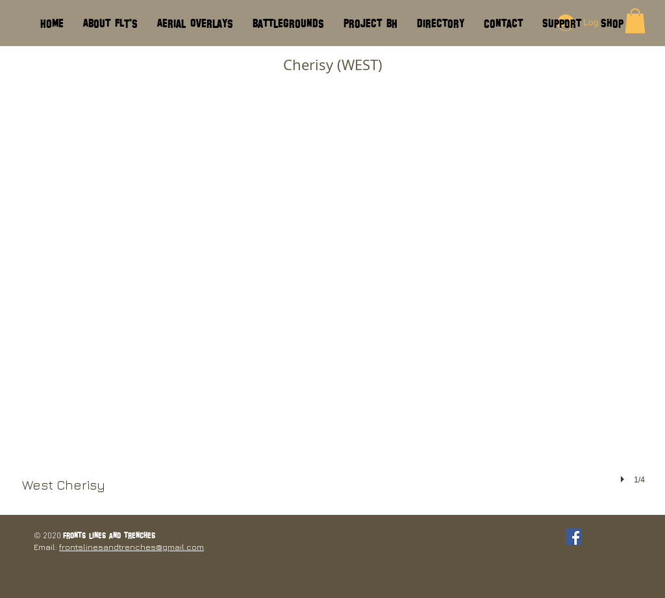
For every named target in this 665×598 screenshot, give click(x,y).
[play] (624, 479)
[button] (333, 297)
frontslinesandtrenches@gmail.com (131, 547)
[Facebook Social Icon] (574, 537)
